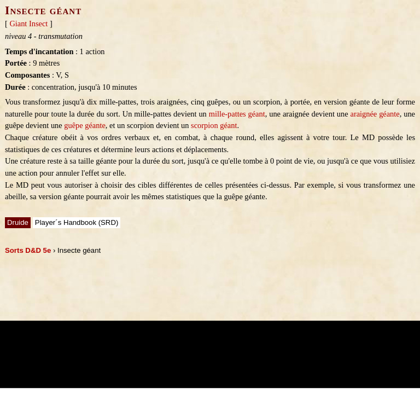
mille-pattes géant (237, 113)
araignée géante (375, 113)
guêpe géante (85, 125)
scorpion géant (214, 125)
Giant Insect (28, 23)
